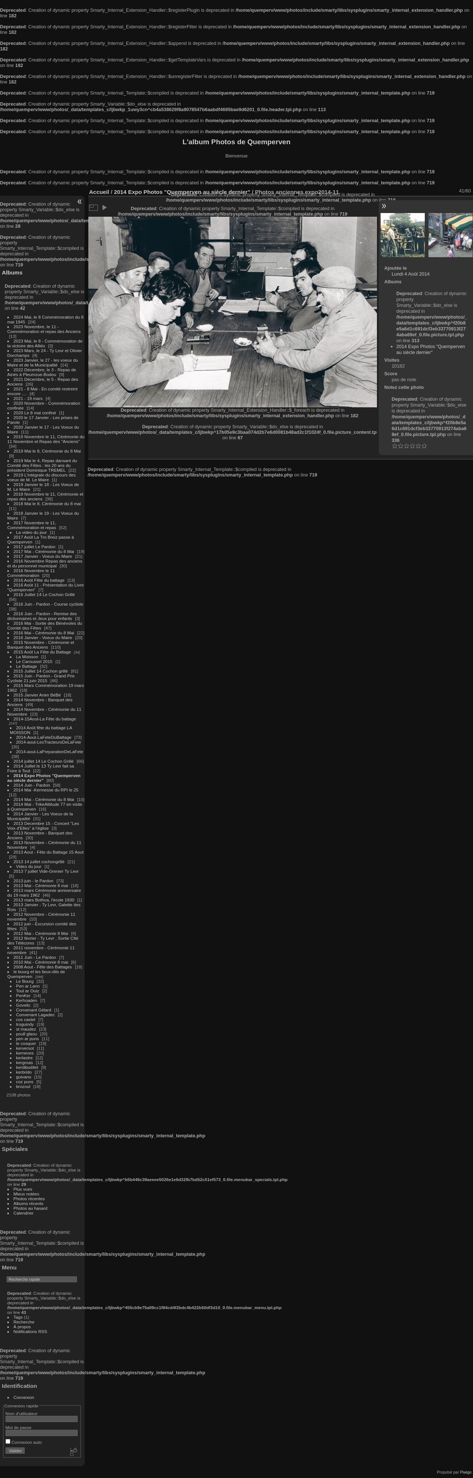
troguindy (25, 1024)
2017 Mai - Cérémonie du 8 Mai (44, 551)
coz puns (24, 1081)
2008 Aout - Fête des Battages (43, 966)
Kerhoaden (27, 1000)
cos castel (25, 1019)
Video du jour (29, 866)
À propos (22, 1326)
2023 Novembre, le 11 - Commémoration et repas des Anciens (44, 329)
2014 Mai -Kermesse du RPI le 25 (46, 789)
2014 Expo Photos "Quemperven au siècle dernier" (430, 349)
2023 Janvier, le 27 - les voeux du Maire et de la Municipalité (42, 362)
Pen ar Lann (28, 985)
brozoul (23, 1086)
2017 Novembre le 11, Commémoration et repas (31, 525)
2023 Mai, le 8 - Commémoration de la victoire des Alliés (44, 343)
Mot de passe (19, 1427)
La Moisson (27, 656)
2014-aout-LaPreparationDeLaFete (50, 751)
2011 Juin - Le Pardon (35, 957)
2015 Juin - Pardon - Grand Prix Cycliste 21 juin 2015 (41, 678)
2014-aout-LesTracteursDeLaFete (48, 742)
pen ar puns (27, 1038)
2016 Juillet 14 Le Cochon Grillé (44, 594)
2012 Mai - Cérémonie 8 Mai (41, 933)
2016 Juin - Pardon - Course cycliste (49, 604)
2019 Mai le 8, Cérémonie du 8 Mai (47, 451)
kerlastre (24, 1057)
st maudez (26, 1029)
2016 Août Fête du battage (39, 580)
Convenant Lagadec (35, 1014)
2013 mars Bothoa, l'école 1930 (44, 899)
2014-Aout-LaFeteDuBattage (43, 737)
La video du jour (31, 532)
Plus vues (23, 1189)
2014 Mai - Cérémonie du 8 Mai (44, 799)
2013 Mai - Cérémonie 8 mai (41, 885)
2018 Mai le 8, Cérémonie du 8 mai (47, 503)
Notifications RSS (30, 1331)
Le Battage (26, 666)
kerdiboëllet (27, 1067)
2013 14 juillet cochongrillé (40, 861)
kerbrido (24, 1072)
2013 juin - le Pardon (34, 880)
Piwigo (466, 1472)
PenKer (23, 995)
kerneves (25, 1052)
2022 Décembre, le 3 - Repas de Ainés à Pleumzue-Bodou (41, 372)
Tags (18, 1317)
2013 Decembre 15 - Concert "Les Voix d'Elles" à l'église (43, 825)
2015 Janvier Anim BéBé (37, 694)
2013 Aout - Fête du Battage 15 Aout (49, 852)
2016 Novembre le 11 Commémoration (31, 573)
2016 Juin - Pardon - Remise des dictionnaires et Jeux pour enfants (42, 616)
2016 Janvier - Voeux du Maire (43, 637)
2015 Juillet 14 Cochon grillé (41, 671)
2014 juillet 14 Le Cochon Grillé (44, 761)
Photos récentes (29, 1198)
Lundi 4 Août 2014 (411, 274)
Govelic (23, 1005)
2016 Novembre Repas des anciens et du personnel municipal (44, 563)
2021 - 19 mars (28, 398)
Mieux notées (26, 1193)
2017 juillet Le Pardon (35, 546)
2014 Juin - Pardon (32, 785)
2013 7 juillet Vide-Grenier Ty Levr (46, 871)
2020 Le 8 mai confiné (35, 412)
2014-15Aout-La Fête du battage (45, 718)
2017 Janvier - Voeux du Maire (43, 556)
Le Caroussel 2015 (34, 661)
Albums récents (28, 1203)
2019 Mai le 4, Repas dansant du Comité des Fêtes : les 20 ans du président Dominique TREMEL (42, 465)
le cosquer (26, 1043)
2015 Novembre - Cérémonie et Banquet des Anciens (40, 644)
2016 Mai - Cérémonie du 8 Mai (44, 632)
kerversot (25, 1048)
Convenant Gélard (34, 1009)
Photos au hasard (30, 1208)
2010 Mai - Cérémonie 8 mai (41, 962)
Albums (12, 272)
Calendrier (23, 1213)
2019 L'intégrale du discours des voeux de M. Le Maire (41, 477)
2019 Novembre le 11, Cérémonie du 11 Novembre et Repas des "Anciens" (46, 439)
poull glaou (26, 1033)
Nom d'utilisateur (22, 1413)
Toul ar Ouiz (27, 990)
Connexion (24, 1397)
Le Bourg (25, 981)
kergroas (24, 1062)
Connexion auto (24, 1442)
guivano (23, 1076)
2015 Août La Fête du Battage (42, 651)
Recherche (24, 1321)
